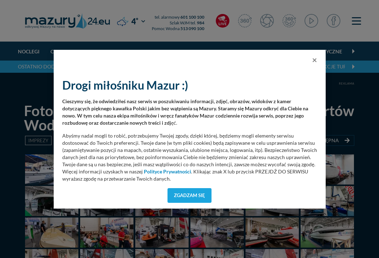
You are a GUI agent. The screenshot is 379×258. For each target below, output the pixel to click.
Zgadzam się (189, 195)
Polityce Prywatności (167, 172)
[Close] (314, 60)
